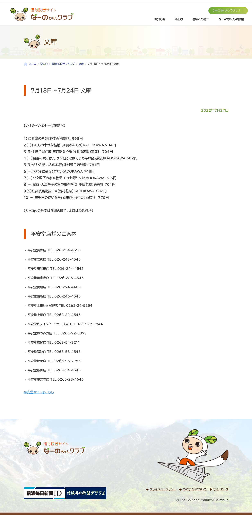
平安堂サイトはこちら (39, 392)
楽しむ (179, 19)
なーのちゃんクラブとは (226, 10)
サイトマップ (220, 489)
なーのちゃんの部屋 (231, 19)
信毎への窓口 (200, 19)
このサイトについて (195, 489)
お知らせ (160, 19)
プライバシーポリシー (163, 489)
